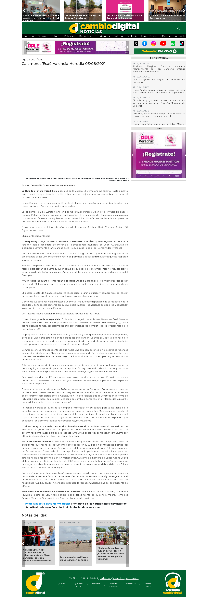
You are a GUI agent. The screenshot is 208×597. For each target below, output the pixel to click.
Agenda (180, 36)
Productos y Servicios (113, 585)
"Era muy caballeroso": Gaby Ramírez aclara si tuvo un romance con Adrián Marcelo (159, 115)
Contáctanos (130, 584)
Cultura (118, 36)
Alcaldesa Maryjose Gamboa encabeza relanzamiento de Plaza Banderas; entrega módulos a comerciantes (37, 555)
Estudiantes (102, 36)
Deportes (85, 36)
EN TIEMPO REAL (159, 58)
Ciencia (166, 36)
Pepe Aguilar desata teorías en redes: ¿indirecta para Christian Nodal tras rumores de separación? (159, 91)
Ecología (132, 36)
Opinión (43, 36)
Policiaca (69, 36)
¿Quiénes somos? (78, 585)
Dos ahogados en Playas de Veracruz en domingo (74, 558)
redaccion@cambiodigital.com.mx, (119, 578)
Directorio (96, 584)
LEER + (158, 129)
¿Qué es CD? (61, 585)
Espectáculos (149, 36)
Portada (29, 36)
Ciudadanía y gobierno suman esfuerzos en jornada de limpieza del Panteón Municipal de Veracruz (110, 553)
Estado (55, 36)
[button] (24, 10)
